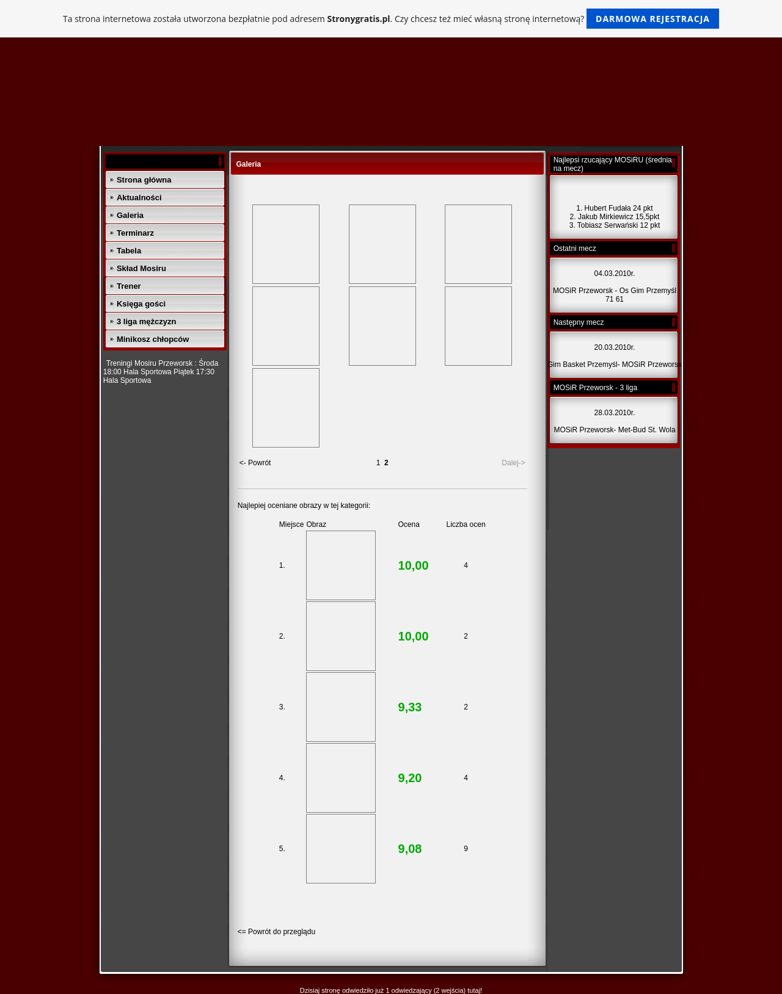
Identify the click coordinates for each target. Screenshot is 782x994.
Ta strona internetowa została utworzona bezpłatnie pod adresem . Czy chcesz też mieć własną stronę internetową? (391, 19)
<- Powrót (255, 463)
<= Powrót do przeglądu (276, 931)
